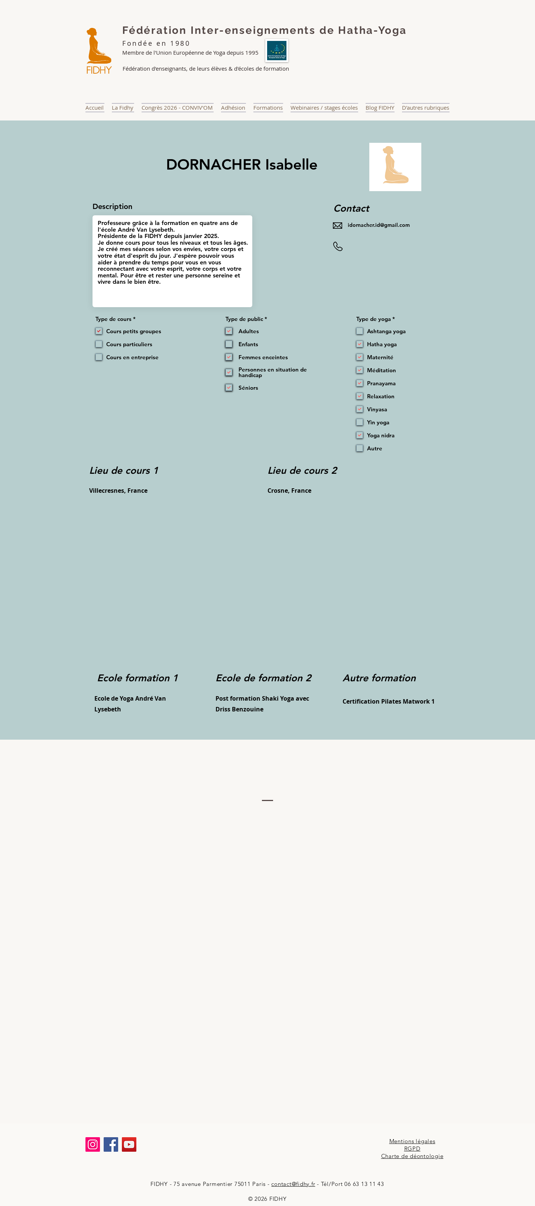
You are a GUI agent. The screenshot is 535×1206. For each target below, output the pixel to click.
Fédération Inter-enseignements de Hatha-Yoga (264, 30)
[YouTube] (129, 1144)
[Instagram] (92, 1144)
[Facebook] (111, 1144)
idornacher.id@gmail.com (379, 225)
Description (112, 206)
